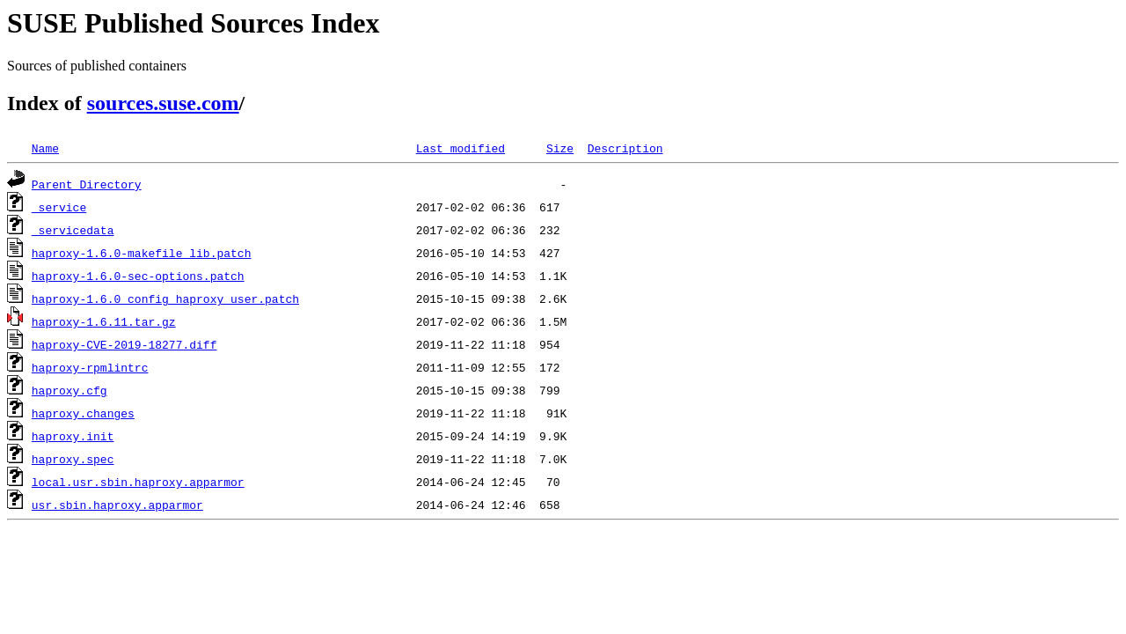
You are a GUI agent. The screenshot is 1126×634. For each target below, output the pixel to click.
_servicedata (73, 230)
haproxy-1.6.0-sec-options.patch (138, 276)
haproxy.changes (83, 413)
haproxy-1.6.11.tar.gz (104, 321)
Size (560, 148)
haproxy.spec (73, 459)
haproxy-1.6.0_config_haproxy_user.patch (165, 298)
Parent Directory (87, 184)
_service (59, 207)
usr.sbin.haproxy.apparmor (117, 504)
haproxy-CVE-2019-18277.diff (124, 344)
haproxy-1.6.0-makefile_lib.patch (142, 253)
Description (625, 148)
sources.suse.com (163, 103)
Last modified (460, 148)
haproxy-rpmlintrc (90, 367)
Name (45, 148)
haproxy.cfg (69, 390)
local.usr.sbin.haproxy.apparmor (138, 482)
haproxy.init (73, 436)
